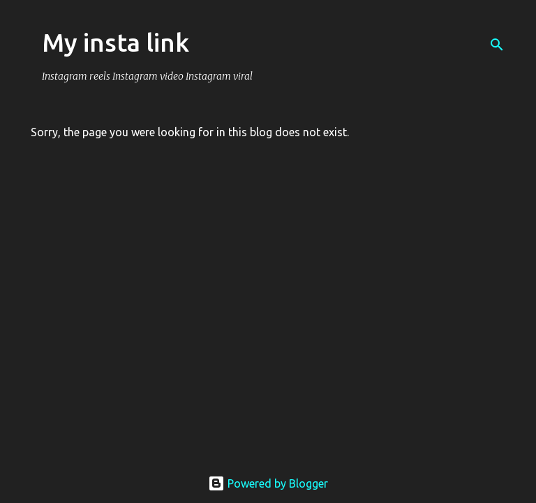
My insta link (115, 42)
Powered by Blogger (268, 483)
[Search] (497, 44)
